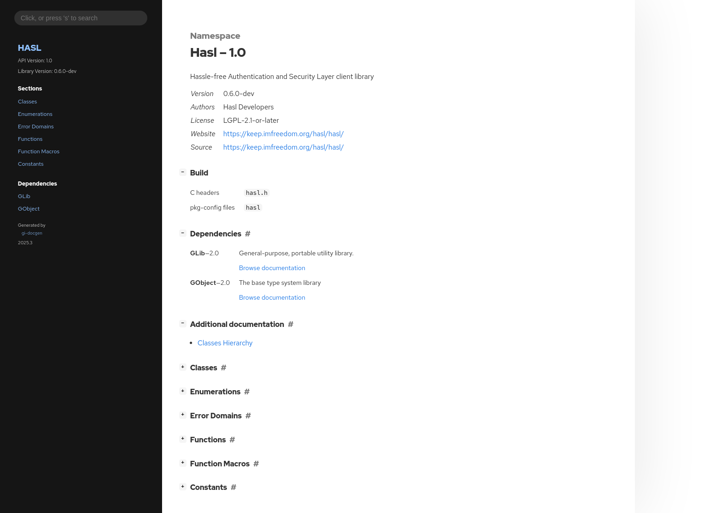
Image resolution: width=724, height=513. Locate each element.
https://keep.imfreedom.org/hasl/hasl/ (283, 134)
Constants (31, 164)
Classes (27, 101)
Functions (30, 139)
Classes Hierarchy (225, 343)
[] (184, 172)
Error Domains (36, 126)
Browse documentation (272, 268)
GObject (29, 208)
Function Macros (39, 151)
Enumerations (35, 114)
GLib (24, 196)
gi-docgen (32, 233)
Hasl (30, 48)
